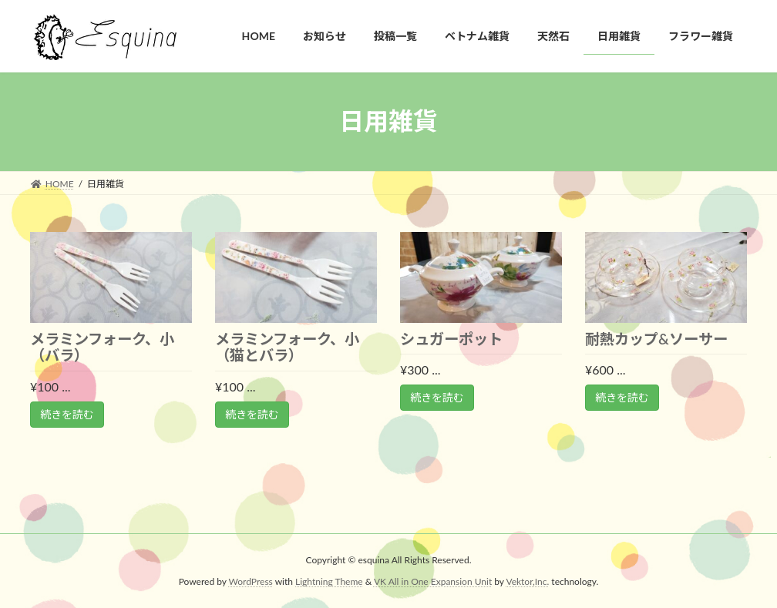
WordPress (251, 581)
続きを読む (67, 414)
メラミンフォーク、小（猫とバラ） (287, 347)
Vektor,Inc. (527, 581)
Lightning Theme (329, 581)
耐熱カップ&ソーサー (656, 339)
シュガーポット (451, 339)
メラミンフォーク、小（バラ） (102, 347)
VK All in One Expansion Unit (433, 581)
